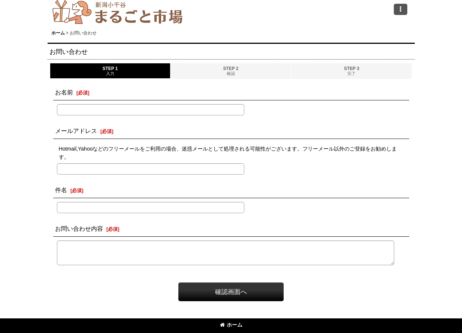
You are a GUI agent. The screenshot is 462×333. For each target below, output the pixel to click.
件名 (61, 190)
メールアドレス (76, 130)
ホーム (231, 325)
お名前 (64, 92)
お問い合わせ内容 (79, 228)
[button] (400, 9)
